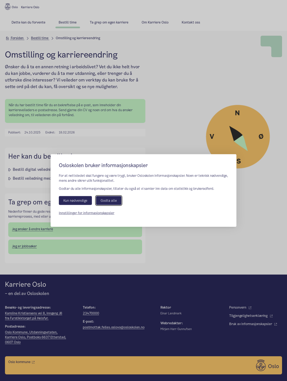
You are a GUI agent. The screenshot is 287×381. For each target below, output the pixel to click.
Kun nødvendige (75, 200)
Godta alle (109, 200)
